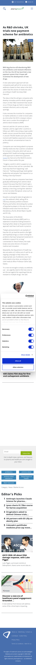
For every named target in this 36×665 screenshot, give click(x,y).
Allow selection (18, 367)
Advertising (21, 632)
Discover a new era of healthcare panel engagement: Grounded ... (17, 598)
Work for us (27, 644)
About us (14, 632)
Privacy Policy (15, 640)
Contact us (28, 632)
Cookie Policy (23, 636)
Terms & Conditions (18, 644)
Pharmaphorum (7, 635)
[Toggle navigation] (5, 8)
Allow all (18, 361)
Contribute (15, 636)
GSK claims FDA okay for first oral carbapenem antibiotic (17, 375)
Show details (25, 355)
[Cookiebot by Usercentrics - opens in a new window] (25, 296)
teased (5, 158)
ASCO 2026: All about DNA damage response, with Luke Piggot (16, 557)
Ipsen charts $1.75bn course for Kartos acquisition (19, 506)
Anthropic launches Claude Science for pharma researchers (19, 501)
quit (4, 199)
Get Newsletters (19, 2)
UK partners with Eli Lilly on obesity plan (19, 519)
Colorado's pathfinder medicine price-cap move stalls (18, 527)
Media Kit (30, 2)
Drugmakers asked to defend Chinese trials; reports (16, 514)
